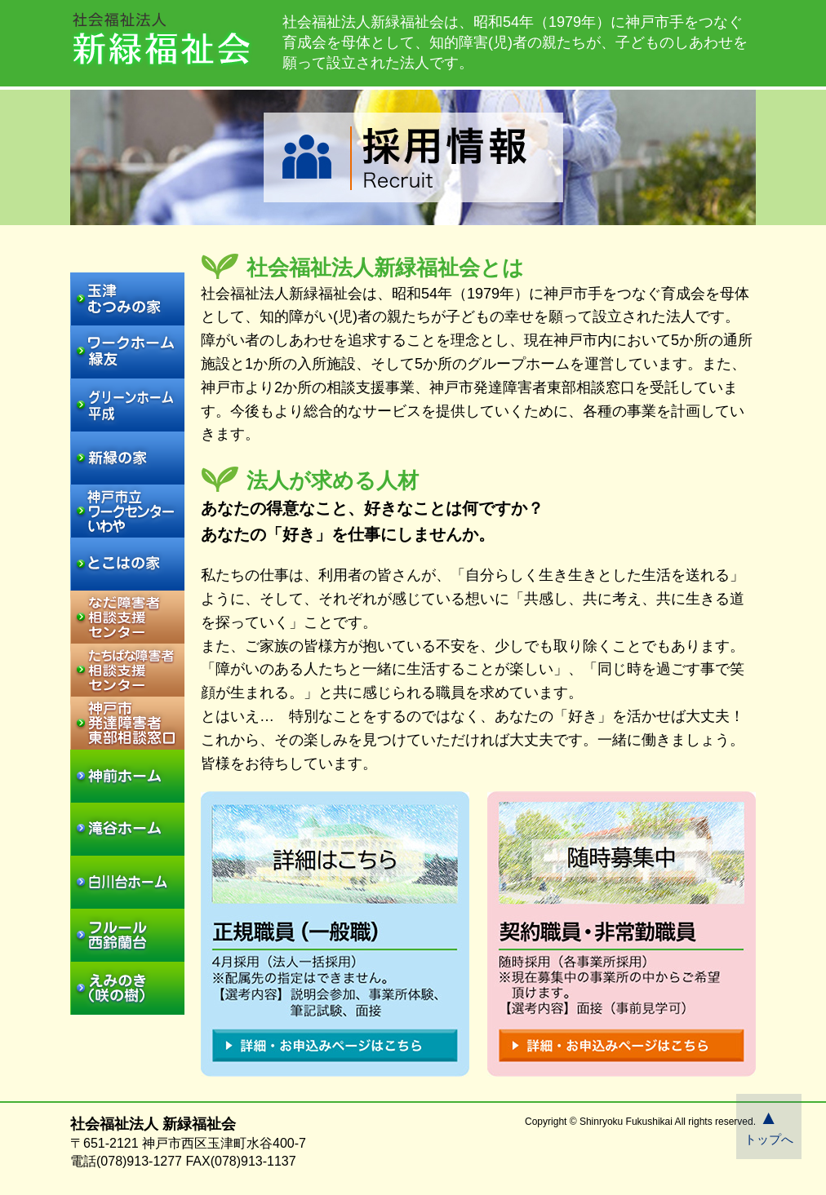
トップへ (769, 1126)
